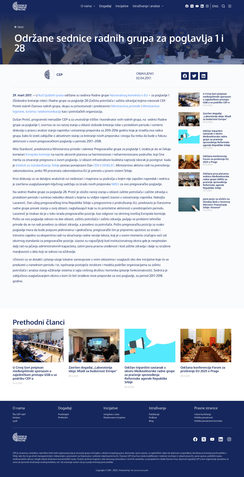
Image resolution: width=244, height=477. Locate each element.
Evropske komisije (38, 154)
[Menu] (229, 6)
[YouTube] (197, 6)
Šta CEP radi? (19, 414)
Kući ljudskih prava (51, 95)
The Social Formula (138, 470)
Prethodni (63, 417)
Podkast (153, 417)
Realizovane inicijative (114, 417)
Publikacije (154, 414)
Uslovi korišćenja (202, 414)
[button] (185, 76)
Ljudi (15, 420)
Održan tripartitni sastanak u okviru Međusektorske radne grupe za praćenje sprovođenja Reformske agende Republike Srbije (216, 138)
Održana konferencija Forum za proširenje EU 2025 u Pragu (216, 159)
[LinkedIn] (202, 6)
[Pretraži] (223, 6)
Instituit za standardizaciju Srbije (38, 165)
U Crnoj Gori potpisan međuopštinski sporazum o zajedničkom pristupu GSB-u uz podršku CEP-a (217, 98)
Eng (215, 6)
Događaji (105, 6)
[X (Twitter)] (192, 6)
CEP (59, 74)
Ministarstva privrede (125, 106)
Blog (151, 420)
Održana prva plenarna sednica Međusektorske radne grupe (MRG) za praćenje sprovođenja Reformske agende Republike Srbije (216, 180)
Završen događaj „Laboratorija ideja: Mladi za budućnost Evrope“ (217, 116)
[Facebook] (186, 6)
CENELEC (107, 165)
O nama (88, 6)
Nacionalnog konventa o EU (129, 95)
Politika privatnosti (203, 417)
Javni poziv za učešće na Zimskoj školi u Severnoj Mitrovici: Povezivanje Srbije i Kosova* (216, 203)
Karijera (16, 417)
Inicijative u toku (111, 414)
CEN (96, 165)
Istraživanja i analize (149, 6)
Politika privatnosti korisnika (208, 420)
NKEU (115, 184)
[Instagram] (207, 6)
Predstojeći (63, 414)
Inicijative (122, 6)
